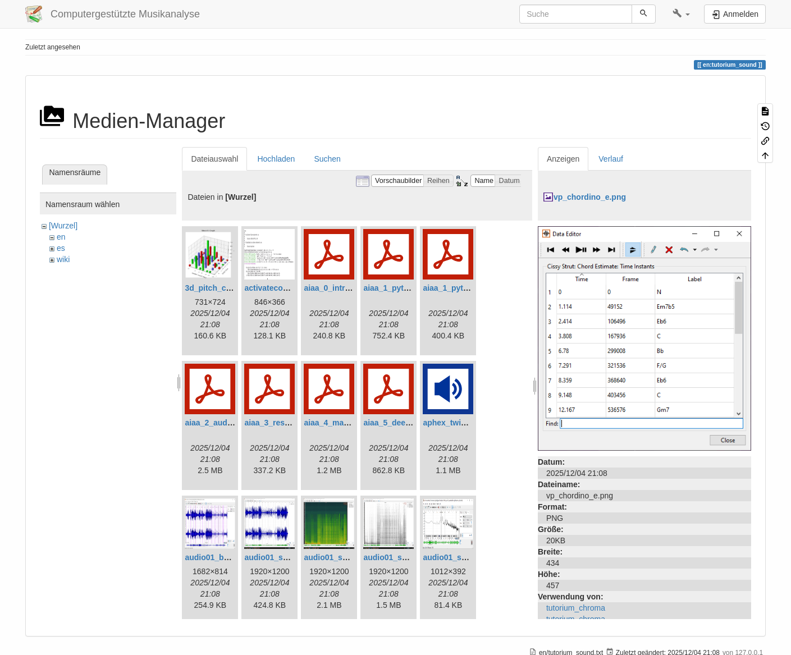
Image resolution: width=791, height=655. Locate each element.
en (61, 236)
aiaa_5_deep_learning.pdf (411, 422)
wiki (63, 259)
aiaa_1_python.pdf (397, 287)
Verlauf (610, 158)
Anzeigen (563, 158)
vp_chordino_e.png (590, 197)
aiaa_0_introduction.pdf (348, 287)
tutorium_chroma (575, 607)
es (61, 248)
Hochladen (276, 158)
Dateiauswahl (214, 158)
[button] (681, 14)
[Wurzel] (63, 225)
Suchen (327, 158)
